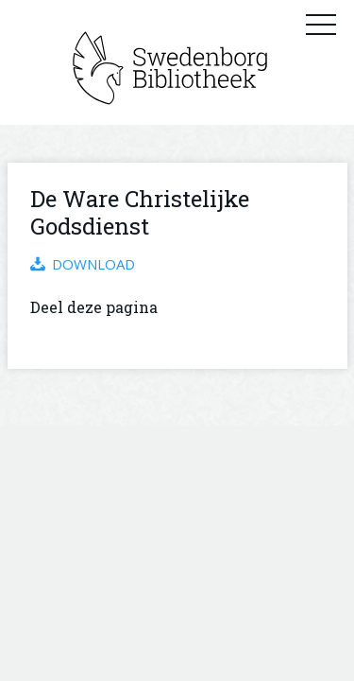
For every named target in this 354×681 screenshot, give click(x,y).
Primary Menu (321, 23)
